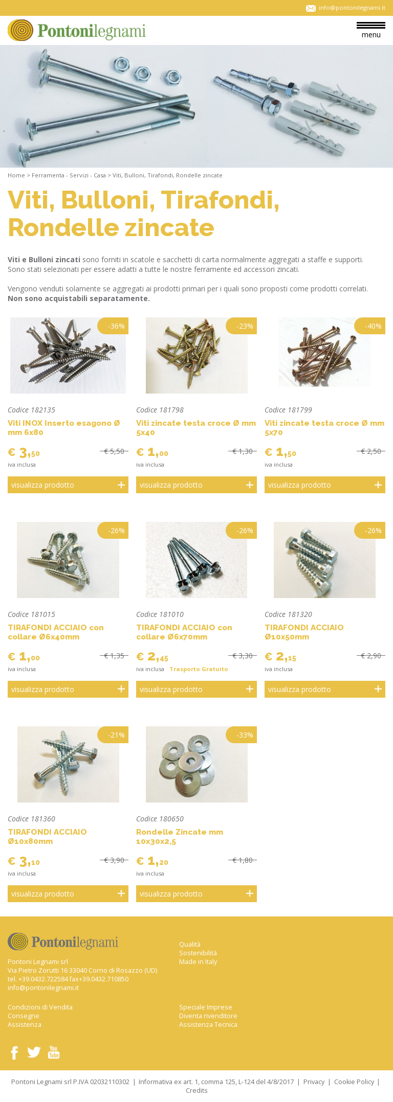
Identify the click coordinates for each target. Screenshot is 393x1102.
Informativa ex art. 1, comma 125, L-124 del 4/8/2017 (216, 1081)
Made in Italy (198, 961)
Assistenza (24, 1024)
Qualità (190, 944)
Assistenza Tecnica (208, 1024)
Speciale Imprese (205, 1007)
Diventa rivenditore (208, 1016)
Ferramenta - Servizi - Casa (69, 175)
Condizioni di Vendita (40, 1007)
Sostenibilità (198, 953)
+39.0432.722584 (43, 979)
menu (371, 30)
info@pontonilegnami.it (43, 987)
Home (16, 175)
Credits (197, 1090)
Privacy (313, 1081)
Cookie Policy (354, 1081)
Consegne (23, 1016)
